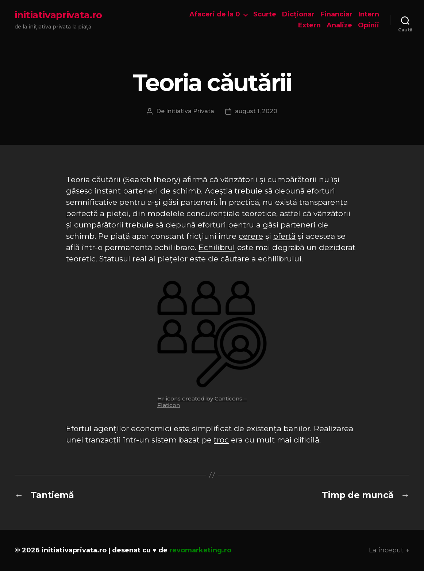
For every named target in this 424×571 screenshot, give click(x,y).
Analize (339, 25)
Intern (368, 14)
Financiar (336, 14)
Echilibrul (216, 247)
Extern (309, 25)
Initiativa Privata (190, 111)
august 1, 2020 (256, 111)
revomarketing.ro (200, 550)
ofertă (284, 236)
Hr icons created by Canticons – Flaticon (202, 402)
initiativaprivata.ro (58, 15)
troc (221, 439)
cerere (251, 236)
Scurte (264, 14)
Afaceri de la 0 (214, 14)
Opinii (368, 25)
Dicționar (298, 14)
